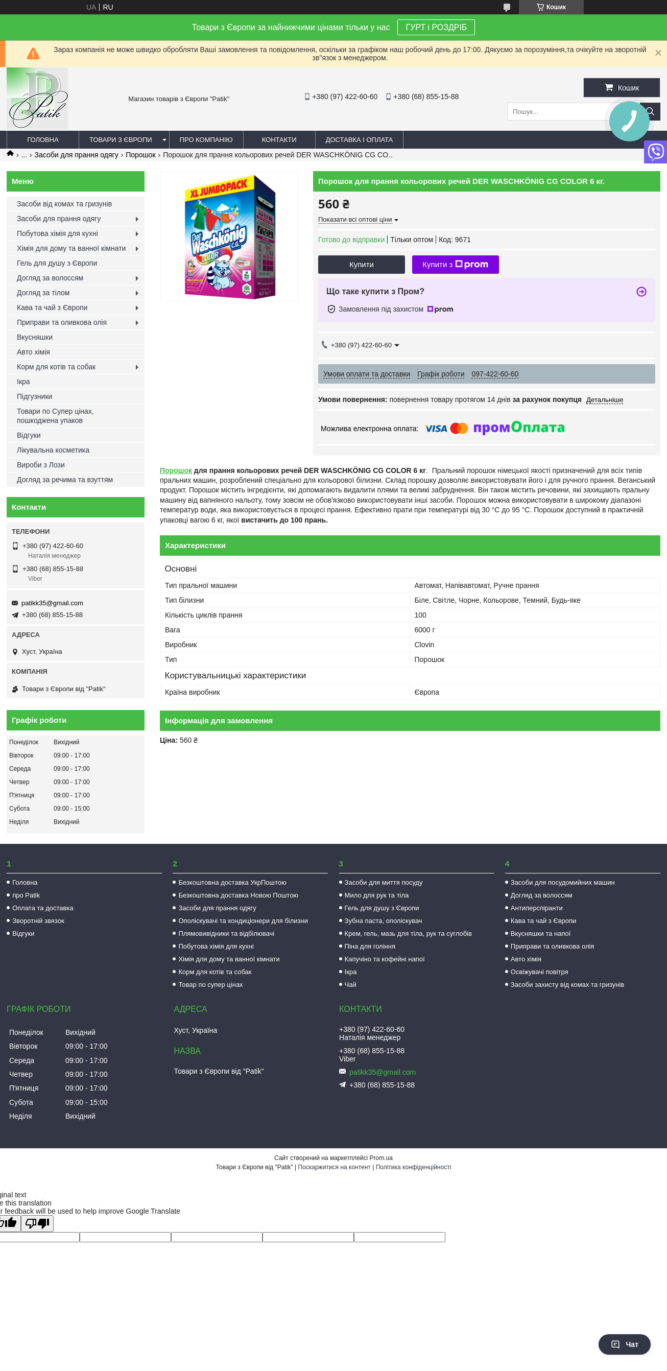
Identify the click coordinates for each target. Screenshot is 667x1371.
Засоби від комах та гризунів (64, 204)
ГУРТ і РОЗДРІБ (436, 27)
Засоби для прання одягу (76, 155)
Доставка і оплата (359, 140)
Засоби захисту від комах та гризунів (567, 984)
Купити (361, 264)
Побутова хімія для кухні (57, 233)
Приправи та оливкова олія (62, 322)
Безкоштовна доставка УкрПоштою (232, 882)
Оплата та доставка (42, 908)
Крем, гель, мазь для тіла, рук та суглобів (408, 933)
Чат (624, 1344)
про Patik (26, 895)
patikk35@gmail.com (52, 603)
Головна (43, 140)
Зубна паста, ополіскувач (383, 921)
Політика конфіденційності (413, 1167)
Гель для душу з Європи (57, 263)
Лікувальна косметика (53, 450)
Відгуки (29, 435)
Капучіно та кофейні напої (385, 959)
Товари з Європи (120, 140)
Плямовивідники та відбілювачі (226, 933)
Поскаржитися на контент (334, 1167)
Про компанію (206, 140)
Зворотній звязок (38, 921)
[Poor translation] (37, 1223)
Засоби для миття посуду (384, 882)
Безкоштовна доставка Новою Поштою (238, 895)
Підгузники (34, 396)
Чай (350, 984)
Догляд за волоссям (50, 278)
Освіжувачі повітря (539, 972)
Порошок (141, 155)
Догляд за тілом (43, 293)
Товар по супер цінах (210, 984)
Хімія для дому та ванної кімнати (71, 248)
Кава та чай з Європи (52, 307)
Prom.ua (381, 1158)
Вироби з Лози (41, 465)
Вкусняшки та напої (541, 933)
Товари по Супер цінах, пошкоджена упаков (55, 415)
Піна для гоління (370, 946)
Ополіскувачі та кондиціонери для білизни (243, 921)
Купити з (455, 264)
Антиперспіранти (537, 908)
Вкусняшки (35, 337)
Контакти (279, 140)
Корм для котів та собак (56, 367)
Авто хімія (33, 352)
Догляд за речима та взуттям (65, 480)
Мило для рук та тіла (377, 895)
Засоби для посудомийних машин (563, 882)
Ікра (23, 381)
